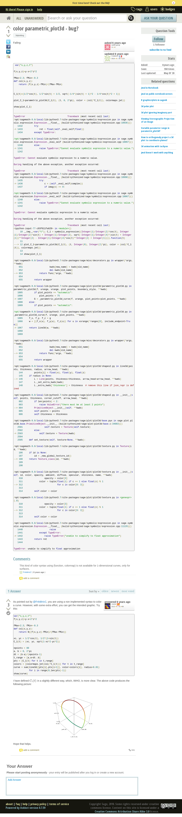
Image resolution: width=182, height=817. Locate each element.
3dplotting (19, 35)
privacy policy (38, 804)
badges (170, 9)
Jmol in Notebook (149, 87)
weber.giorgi (115, 45)
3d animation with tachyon (154, 146)
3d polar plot (147, 106)
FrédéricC (115, 56)
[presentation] (33, 680)
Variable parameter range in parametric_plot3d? (155, 129)
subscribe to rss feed (160, 49)
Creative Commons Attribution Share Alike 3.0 (122, 811)
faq (18, 804)
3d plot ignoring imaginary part (156, 112)
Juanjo (113, 604)
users (153, 9)
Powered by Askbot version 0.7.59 (25, 808)
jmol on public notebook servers (156, 93)
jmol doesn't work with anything (157, 152)
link (133, 750)
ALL (18, 18)
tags (139, 9)
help (39, 9)
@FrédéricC (40, 601)
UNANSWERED (34, 18)
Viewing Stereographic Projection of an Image (157, 120)
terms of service (59, 804)
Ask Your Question (158, 18)
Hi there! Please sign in (19, 9)
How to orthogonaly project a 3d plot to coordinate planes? (157, 139)
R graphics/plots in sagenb (154, 100)
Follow (158, 38)
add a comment (31, 578)
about (9, 804)
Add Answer (14, 779)
